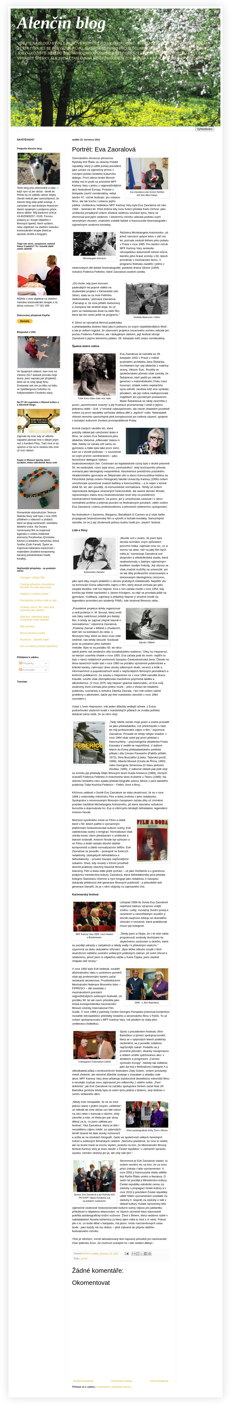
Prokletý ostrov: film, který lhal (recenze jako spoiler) (37, 609)
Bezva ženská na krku (32, 633)
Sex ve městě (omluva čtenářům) (38, 646)
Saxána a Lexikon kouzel (34, 593)
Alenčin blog (61, 22)
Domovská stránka (121, 1381)
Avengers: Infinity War (32, 577)
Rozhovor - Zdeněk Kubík (34, 639)
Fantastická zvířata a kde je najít (38, 600)
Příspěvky (26, 663)
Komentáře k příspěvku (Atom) (113, 1386)
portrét (84, 1258)
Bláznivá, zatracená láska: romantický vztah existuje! (35, 618)
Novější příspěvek (83, 1381)
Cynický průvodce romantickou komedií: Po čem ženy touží (37, 586)
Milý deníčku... (28, 626)
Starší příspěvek (159, 1381)
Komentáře (27, 669)
